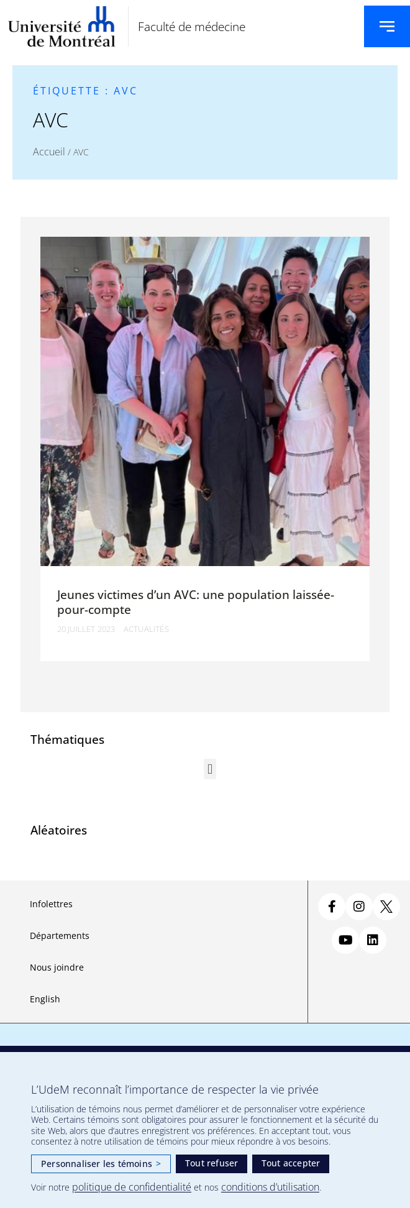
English (45, 999)
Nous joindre (57, 967)
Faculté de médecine (191, 26)
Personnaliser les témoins (101, 1163)
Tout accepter (291, 1163)
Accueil (49, 151)
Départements (59, 935)
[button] (210, 769)
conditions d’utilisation (270, 1187)
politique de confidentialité (131, 1187)
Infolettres (51, 904)
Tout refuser (211, 1163)
